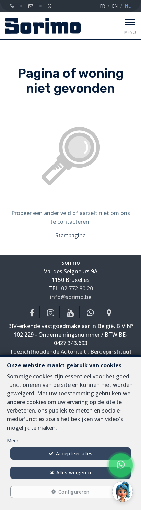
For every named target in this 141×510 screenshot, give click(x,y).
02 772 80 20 (77, 288)
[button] (122, 491)
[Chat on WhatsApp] (121, 465)
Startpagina (70, 235)
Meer (13, 440)
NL (128, 6)
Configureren (74, 491)
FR (102, 6)
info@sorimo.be (70, 297)
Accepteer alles (74, 453)
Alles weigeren (73, 472)
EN (115, 6)
